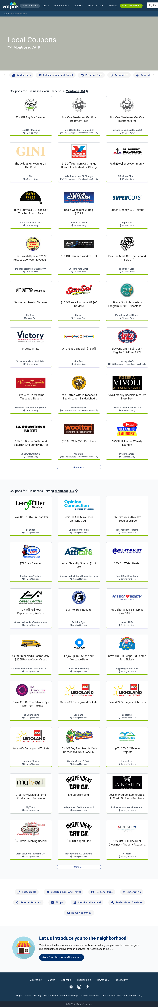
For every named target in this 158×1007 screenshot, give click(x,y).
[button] (95, 6)
